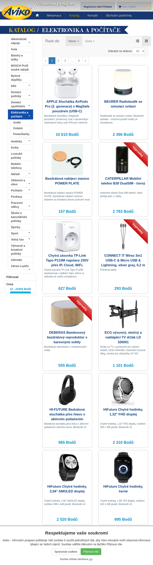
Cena (89, 41)
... (72, 60)
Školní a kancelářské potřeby (19, 217)
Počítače (20, 190)
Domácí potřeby (20, 94)
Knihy (15, 147)
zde (90, 559)
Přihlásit (107, 6)
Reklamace (54, 15)
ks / (129, 7)
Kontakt (92, 15)
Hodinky (20, 141)
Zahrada (16, 259)
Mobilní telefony (16, 166)
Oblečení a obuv (20, 182)
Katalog (74, 15)
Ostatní (18, 128)
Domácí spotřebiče (20, 104)
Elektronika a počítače (20, 114)
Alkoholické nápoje (20, 41)
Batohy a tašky (17, 57)
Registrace (90, 6)
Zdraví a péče (20, 266)
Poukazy (16, 196)
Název (74, 41)
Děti (20, 86)
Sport (20, 233)
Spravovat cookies (65, 551)
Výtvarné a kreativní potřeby (18, 249)
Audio (17, 122)
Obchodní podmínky (119, 15)
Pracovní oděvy (20, 204)
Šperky (15, 227)
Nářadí (20, 174)
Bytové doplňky (16, 77)
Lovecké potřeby (16, 155)
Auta (14, 49)
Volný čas (20, 239)
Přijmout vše (91, 551)
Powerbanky (21, 134)
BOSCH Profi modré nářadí (20, 67)
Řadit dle (52, 41)
